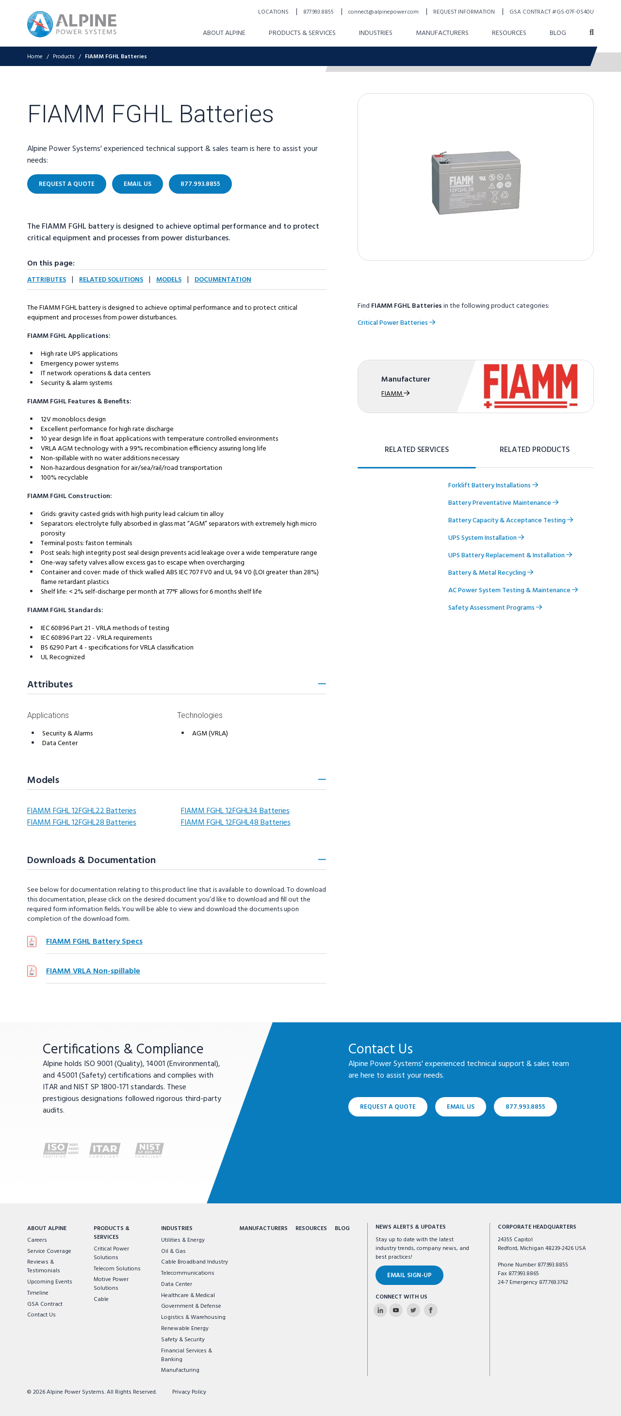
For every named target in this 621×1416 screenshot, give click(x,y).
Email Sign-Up (409, 1275)
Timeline (38, 1293)
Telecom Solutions (117, 1269)
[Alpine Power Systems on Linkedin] (380, 1310)
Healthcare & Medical (188, 1295)
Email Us (460, 1107)
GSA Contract (45, 1304)
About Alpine (46, 1228)
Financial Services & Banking (186, 1355)
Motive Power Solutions (111, 1284)
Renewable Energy (185, 1328)
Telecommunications (187, 1273)
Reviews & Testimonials (43, 1266)
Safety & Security (183, 1340)
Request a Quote (388, 1107)
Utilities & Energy (183, 1240)
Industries (177, 1228)
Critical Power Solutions (111, 1253)
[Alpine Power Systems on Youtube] (396, 1310)
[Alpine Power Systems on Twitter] (413, 1310)
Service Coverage (49, 1251)
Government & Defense (191, 1306)
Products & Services (112, 1233)
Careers (37, 1240)
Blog (342, 1228)
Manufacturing (180, 1370)
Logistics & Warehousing (193, 1317)
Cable (101, 1299)
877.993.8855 (525, 1107)
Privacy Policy (189, 1392)
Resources (311, 1228)
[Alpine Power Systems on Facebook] (431, 1310)
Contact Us (41, 1315)
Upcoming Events (49, 1282)
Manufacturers (263, 1228)
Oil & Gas (173, 1251)
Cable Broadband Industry (194, 1262)
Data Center (176, 1284)
